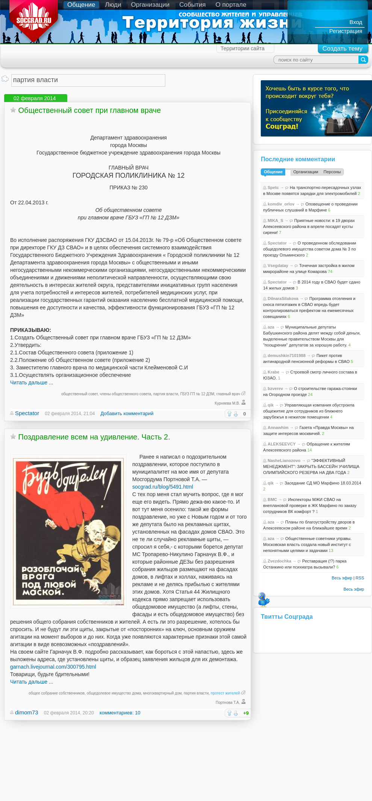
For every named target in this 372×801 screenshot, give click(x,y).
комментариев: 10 (120, 713)
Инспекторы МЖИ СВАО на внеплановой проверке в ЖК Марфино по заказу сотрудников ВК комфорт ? (309, 505)
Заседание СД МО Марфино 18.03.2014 (322, 483)
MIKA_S (275, 220)
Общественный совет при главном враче (89, 110)
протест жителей (225, 693)
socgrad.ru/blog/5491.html (162, 487)
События (192, 4)
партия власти (165, 394)
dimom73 (26, 712)
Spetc (273, 187)
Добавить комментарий (126, 413)
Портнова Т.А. (228, 702)
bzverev (275, 388)
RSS (359, 578)
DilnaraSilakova (283, 298)
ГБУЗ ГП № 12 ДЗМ (197, 394)
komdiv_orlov (281, 204)
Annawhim (278, 427)
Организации (150, 4)
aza (271, 327)
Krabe (273, 372)
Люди (113, 4)
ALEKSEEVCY (282, 444)
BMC (272, 499)
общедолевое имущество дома (114, 693)
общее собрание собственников (57, 693)
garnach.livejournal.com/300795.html (53, 667)
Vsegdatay (278, 265)
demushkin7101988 (286, 355)
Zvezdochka (279, 561)
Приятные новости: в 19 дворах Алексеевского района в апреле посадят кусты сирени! (309, 226)
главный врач (228, 394)
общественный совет (79, 394)
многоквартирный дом (162, 693)
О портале (231, 4)
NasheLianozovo (284, 460)
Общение (81, 4)
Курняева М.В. (227, 403)
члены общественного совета (125, 394)
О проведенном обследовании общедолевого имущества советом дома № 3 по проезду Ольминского (309, 249)
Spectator (27, 413)
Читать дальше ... (31, 383)
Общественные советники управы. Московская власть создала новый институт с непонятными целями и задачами (307, 544)
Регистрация (345, 31)
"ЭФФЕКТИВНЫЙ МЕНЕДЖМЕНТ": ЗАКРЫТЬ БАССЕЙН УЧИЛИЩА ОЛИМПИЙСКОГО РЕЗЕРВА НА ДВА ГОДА (311, 466)
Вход (355, 22)
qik (271, 405)
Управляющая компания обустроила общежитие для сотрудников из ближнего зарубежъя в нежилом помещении (308, 411)
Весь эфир (342, 578)
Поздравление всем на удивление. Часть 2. (94, 437)
